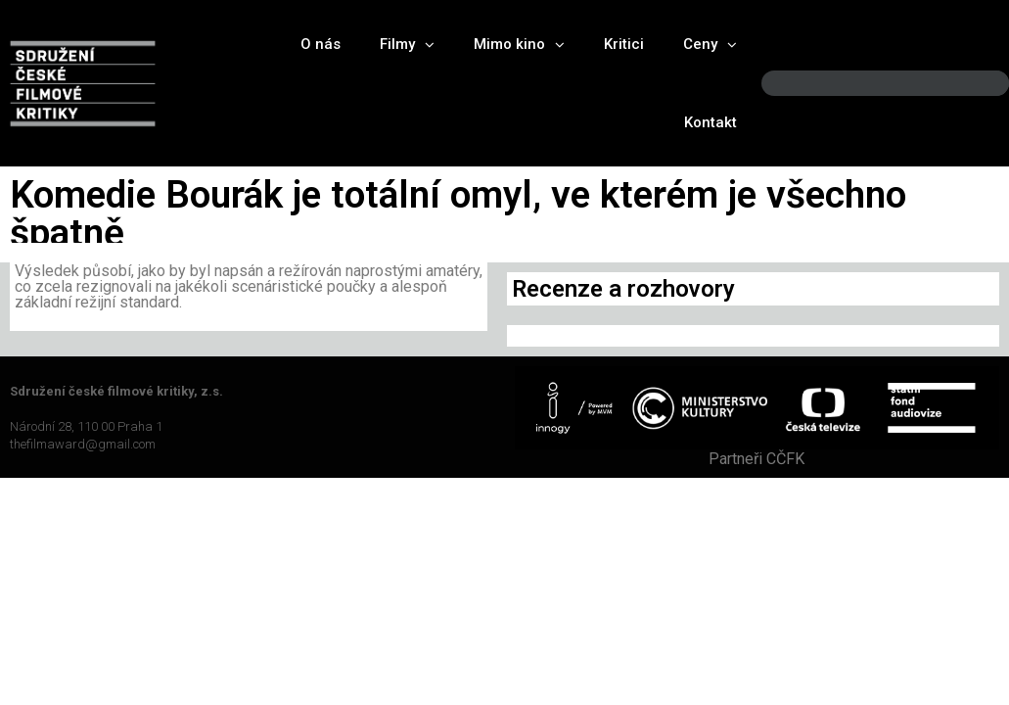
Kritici (624, 44)
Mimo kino (519, 44)
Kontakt (710, 122)
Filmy (407, 44)
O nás (320, 44)
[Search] (977, 83)
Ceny (710, 44)
